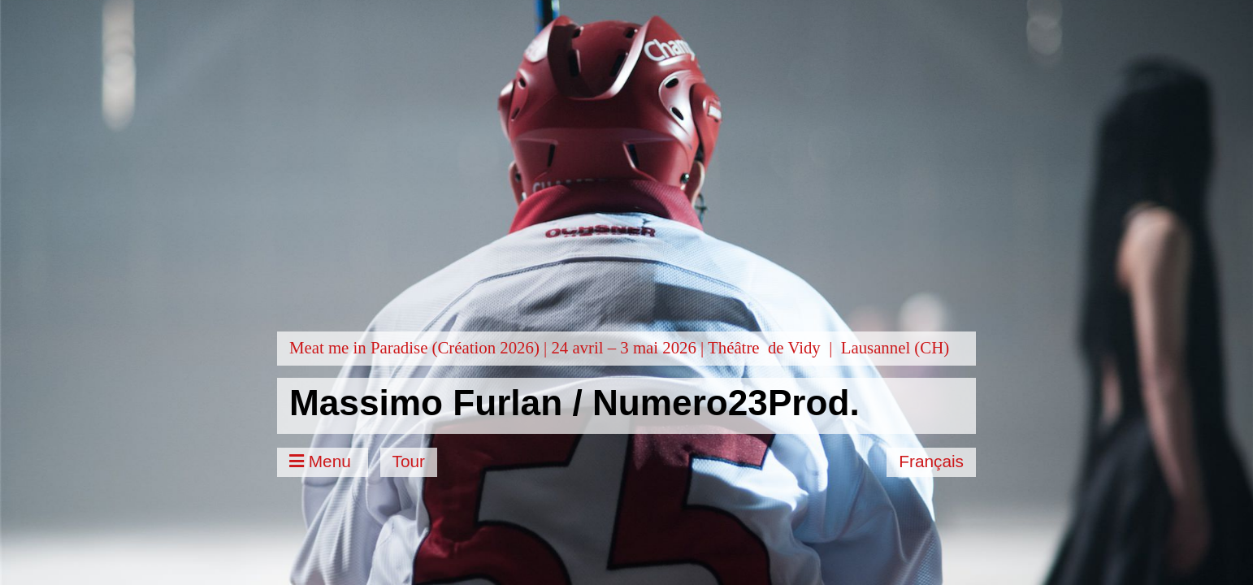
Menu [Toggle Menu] (322, 461)
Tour (408, 461)
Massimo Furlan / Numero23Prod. (574, 403)
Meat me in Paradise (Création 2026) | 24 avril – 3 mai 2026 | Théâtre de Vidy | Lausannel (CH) (619, 347)
